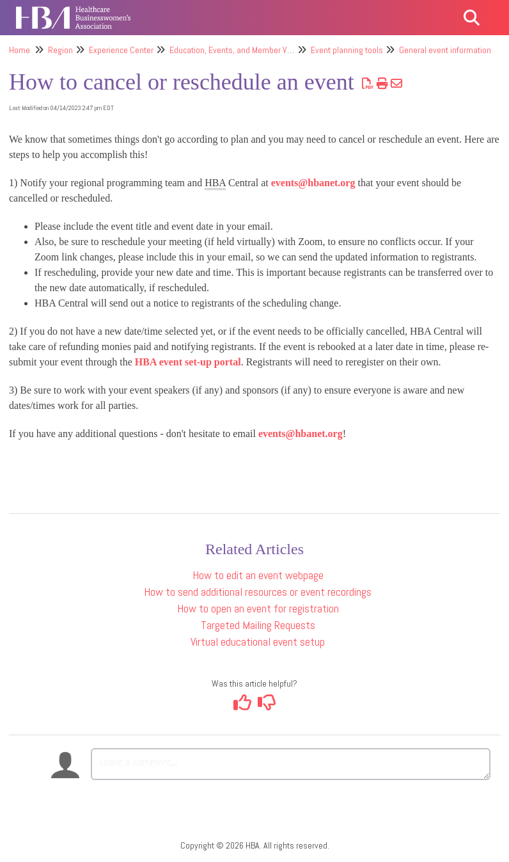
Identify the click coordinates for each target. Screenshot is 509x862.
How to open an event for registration (258, 608)
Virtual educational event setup (258, 641)
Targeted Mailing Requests (258, 625)
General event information (445, 50)
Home (19, 50)
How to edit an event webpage (258, 575)
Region (60, 50)
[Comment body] (290, 764)
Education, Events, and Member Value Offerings (253, 50)
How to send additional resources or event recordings (258, 591)
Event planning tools (347, 50)
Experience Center (121, 50)
